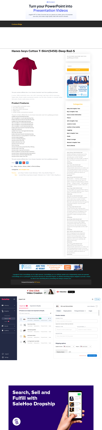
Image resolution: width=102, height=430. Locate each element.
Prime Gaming (15, 145)
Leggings (69, 130)
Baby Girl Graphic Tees (73, 108)
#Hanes (25, 166)
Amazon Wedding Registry (18, 139)
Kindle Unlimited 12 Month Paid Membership (23, 127)
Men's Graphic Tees (72, 133)
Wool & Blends (71, 145)
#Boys (15, 166)
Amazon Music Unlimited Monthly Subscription (23, 153)
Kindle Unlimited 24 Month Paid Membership (23, 119)
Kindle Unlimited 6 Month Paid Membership (23, 134)
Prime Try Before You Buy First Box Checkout (23, 151)
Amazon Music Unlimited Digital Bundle (22, 154)
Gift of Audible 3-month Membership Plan (22, 123)
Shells (68, 136)
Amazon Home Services (18, 143)
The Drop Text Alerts (17, 132)
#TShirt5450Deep (35, 166)
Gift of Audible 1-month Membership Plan (22, 126)
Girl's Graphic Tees (24, 169)
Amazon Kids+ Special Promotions (20, 150)
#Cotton (20, 166)
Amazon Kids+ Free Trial (18, 148)
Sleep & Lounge (71, 139)
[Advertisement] (51, 38)
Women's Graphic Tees (73, 142)
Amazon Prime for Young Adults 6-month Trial (23, 135)
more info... (70, 163)
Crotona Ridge (17, 24)
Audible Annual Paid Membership (20, 116)
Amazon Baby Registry (17, 137)
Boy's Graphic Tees (72, 111)
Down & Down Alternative (74, 114)
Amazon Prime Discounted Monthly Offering (23, 147)
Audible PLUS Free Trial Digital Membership (22, 131)
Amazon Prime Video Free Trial (19, 156)
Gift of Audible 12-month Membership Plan (23, 118)
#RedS (29, 166)
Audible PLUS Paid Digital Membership (21, 121)
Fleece (69, 118)
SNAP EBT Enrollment (17, 129)
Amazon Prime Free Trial (18, 140)
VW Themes (37, 282)
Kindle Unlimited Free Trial (18, 142)
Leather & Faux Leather (73, 127)
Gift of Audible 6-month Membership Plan (22, 124)
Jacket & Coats (71, 124)
